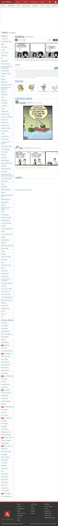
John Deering (6, 418)
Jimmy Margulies (6, 401)
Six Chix (3, 268)
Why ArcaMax (48, 513)
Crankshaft (4, 103)
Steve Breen (4, 479)
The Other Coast (5, 294)
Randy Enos (4, 468)
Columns (33, 511)
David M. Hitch (5, 370)
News (32, 506)
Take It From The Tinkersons (6, 279)
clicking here (33, 77)
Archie (3, 50)
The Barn (3, 286)
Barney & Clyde (5, 64)
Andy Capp (4, 47)
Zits (2, 317)
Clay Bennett (6, 354)
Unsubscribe (53, 523)
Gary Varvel (5, 390)
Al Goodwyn (4, 328)
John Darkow (4, 415)
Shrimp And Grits (6, 265)
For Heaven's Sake (6, 146)
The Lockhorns (5, 291)
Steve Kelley (4, 482)
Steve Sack (4, 485)
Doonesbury (4, 131)
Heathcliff (4, 166)
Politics (42, 5)
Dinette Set (4, 122)
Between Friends (6, 73)
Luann (3, 184)
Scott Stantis (4, 477)
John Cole (3, 412)
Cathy (2, 97)
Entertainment (11, 5)
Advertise (32, 523)
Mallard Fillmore (6, 189)
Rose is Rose (4, 248)
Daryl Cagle (4, 359)
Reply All (3, 243)
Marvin (3, 192)
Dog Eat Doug (5, 125)
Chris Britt (4, 348)
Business (3, 5)
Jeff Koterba (4, 398)
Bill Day (3, 339)
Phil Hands (4, 463)
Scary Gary (4, 259)
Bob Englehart (5, 342)
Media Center (48, 515)
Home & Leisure (26, 5)
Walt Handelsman (6, 496)
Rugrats (3, 254)
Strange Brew (5, 276)
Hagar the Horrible (6, 163)
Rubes (3, 251)
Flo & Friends (4, 139)
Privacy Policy (39, 523)
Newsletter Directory (50, 518)
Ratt (2, 471)
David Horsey (5, 367)
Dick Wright (4, 373)
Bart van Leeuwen (6, 334)
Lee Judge (4, 426)
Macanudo (4, 187)
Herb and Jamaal (6, 169)
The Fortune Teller (6, 289)
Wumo (3, 311)
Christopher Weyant (7, 351)
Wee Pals (3, 303)
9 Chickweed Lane (6, 41)
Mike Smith (4, 449)
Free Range (4, 152)
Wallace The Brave (6, 300)
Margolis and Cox (6, 432)
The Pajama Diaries (6, 297)
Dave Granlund (5, 362)
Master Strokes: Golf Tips (7, 196)
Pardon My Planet (6, 223)
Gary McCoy (4, 387)
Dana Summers (5, 356)
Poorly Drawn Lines (6, 234)
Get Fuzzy (4, 157)
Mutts (3, 212)
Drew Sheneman (7, 376)
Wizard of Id (4, 305)
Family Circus (5, 136)
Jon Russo (4, 421)
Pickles (3, 231)
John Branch (4, 409)
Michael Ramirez (7, 437)
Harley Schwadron (6, 393)
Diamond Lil (4, 120)
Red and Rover (5, 240)
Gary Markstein (5, 384)
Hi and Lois (4, 171)
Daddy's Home (5, 114)
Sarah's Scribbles (6, 257)
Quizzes (33, 513)
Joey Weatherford (7, 407)
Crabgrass (4, 100)
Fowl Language (5, 149)
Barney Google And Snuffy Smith (6, 67)
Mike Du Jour (5, 202)
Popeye (3, 237)
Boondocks (4, 82)
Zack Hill (3, 314)
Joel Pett (3, 404)
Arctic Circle (4, 52)
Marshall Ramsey (6, 435)
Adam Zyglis (4, 325)
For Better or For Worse (5, 142)
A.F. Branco (4, 323)
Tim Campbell (5, 491)
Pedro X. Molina (5, 457)
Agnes (3, 44)
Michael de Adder (6, 440)
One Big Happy (5, 220)
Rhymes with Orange (7, 245)
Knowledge (35, 5)
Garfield (3, 155)
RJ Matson (4, 465)
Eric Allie (3, 381)
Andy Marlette (5, 331)
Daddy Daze (4, 111)
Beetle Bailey (5, 71)
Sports (47, 5)
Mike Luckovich (7, 446)
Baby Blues (4, 61)
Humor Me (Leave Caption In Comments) (7, 175)
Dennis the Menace (6, 117)
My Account (47, 511)
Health (18, 5)
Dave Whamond (5, 365)
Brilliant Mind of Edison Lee (6, 88)
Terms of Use (46, 523)
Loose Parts (4, 181)
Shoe (2, 262)
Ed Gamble (4, 379)
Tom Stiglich (6, 493)
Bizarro (3, 76)
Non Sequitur (5, 215)
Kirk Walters (4, 423)
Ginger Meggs (5, 160)
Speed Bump (4, 273)
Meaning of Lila (5, 199)
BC (2, 58)
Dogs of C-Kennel (6, 128)
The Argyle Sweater (6, 283)
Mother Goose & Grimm (5, 208)
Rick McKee (4, 474)
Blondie (3, 79)
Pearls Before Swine (7, 229)
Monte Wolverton (6, 451)
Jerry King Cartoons (6, 178)
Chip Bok (5, 345)
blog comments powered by (23, 189)
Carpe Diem (4, 94)
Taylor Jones (4, 488)
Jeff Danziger (5, 395)
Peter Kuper (4, 460)
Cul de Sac (4, 106)
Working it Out (5, 308)
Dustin (3, 134)
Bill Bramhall (5, 337)
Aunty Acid (4, 55)
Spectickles (4, 271)
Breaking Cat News (6, 85)
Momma (3, 205)
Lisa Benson (4, 429)
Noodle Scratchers (6, 217)
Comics (32, 508)
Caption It (4, 92)
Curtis (3, 108)
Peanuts (3, 226)
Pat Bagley (4, 454)
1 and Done (4, 38)
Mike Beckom (5, 443)
